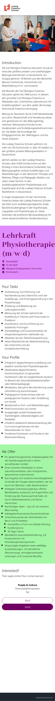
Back (27, 600)
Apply (27, 606)
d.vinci (50, 697)
